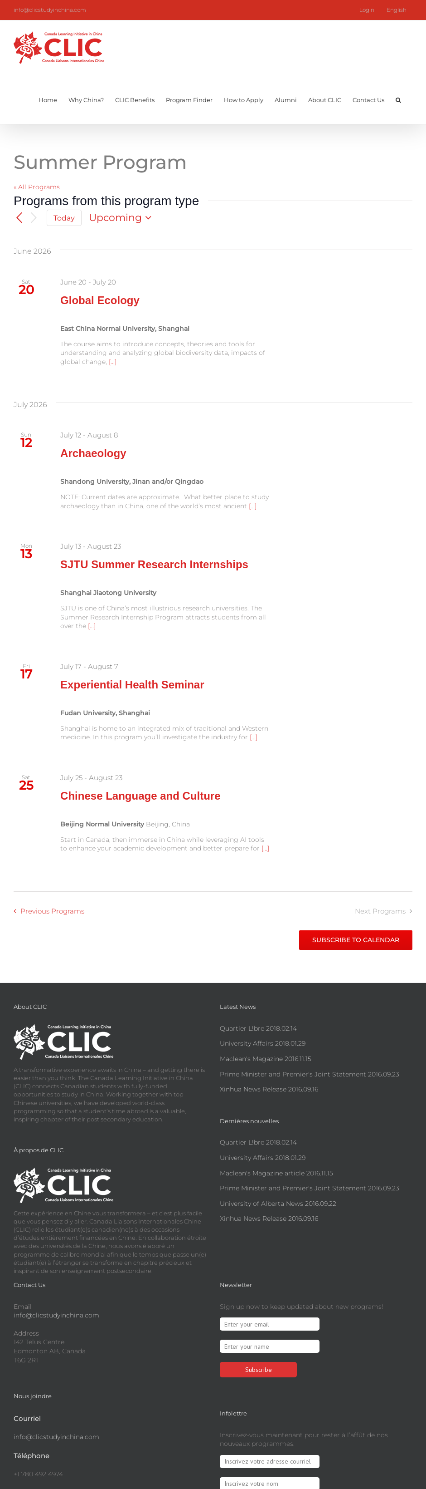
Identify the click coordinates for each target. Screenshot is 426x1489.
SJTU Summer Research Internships (154, 564)
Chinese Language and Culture (140, 796)
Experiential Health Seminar (132, 684)
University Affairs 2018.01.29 (262, 1043)
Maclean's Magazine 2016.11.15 (265, 1059)
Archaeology (93, 453)
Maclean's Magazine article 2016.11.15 (276, 1173)
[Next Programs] (34, 218)
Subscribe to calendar (355, 940)
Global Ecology (100, 300)
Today (64, 218)
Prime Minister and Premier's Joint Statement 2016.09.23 (309, 1074)
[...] (112, 362)
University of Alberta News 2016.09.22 (278, 1203)
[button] (398, 99)
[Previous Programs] (19, 217)
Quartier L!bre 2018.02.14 (258, 1028)
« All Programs (37, 187)
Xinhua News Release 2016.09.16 (269, 1089)
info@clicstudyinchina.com (50, 9)
